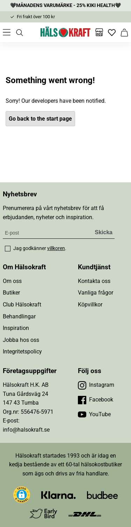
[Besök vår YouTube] (94, 414)
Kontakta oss (94, 281)
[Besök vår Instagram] (96, 385)
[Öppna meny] (6, 32)
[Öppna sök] (19, 32)
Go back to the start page (40, 118)
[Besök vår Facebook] (95, 399)
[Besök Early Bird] (43, 513)
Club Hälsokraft (22, 304)
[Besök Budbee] (102, 495)
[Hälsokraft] (66, 32)
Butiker (11, 292)
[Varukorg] (124, 32)
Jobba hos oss (21, 340)
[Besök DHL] (84, 514)
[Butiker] (99, 32)
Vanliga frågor (95, 292)
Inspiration (16, 328)
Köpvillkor (90, 304)
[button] (21, 494)
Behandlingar (19, 316)
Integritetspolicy (22, 351)
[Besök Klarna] (58, 495)
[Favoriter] (112, 32)
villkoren (56, 248)
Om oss (12, 281)
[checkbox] (7, 248)
